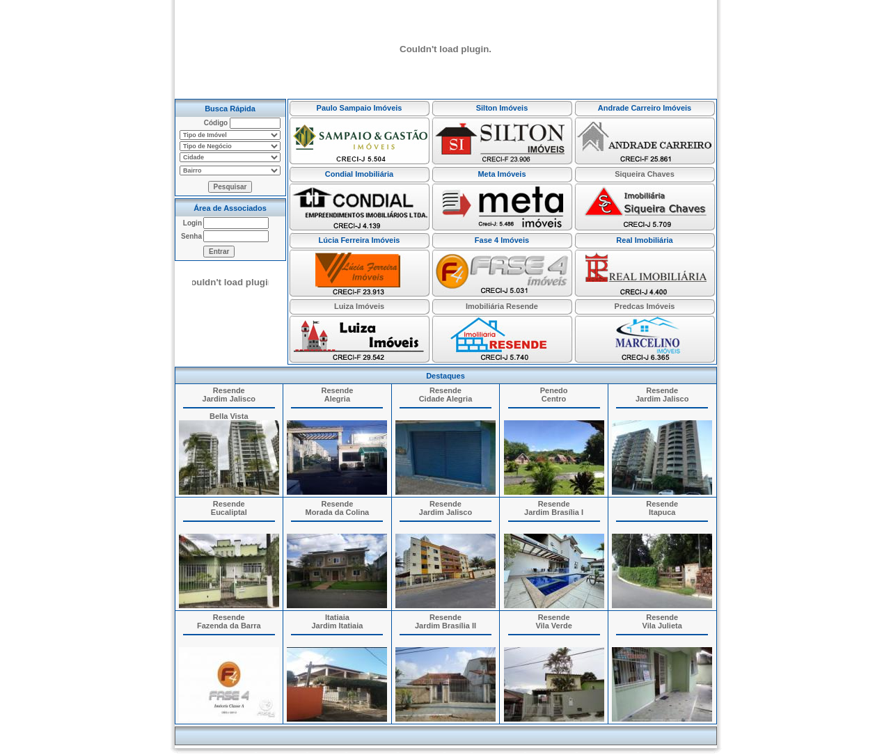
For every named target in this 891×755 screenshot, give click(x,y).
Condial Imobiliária (359, 174)
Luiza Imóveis (359, 306)
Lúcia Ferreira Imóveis (359, 240)
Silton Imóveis (502, 108)
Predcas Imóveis (645, 306)
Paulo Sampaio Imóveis (359, 108)
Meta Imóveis (502, 174)
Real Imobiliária (644, 240)
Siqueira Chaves (645, 174)
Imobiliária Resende (502, 306)
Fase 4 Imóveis (502, 240)
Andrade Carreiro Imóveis (645, 108)
